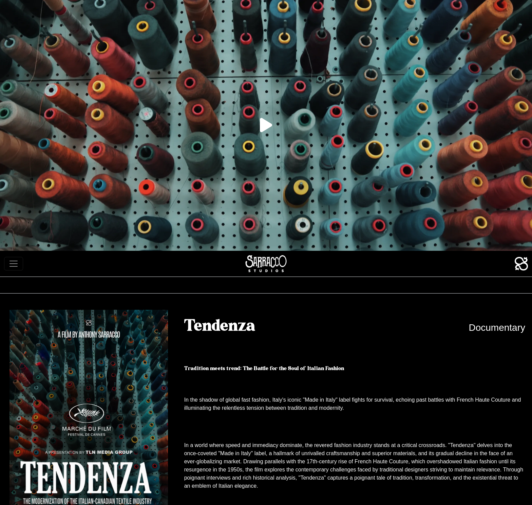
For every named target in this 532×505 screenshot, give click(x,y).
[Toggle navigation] (13, 263)
